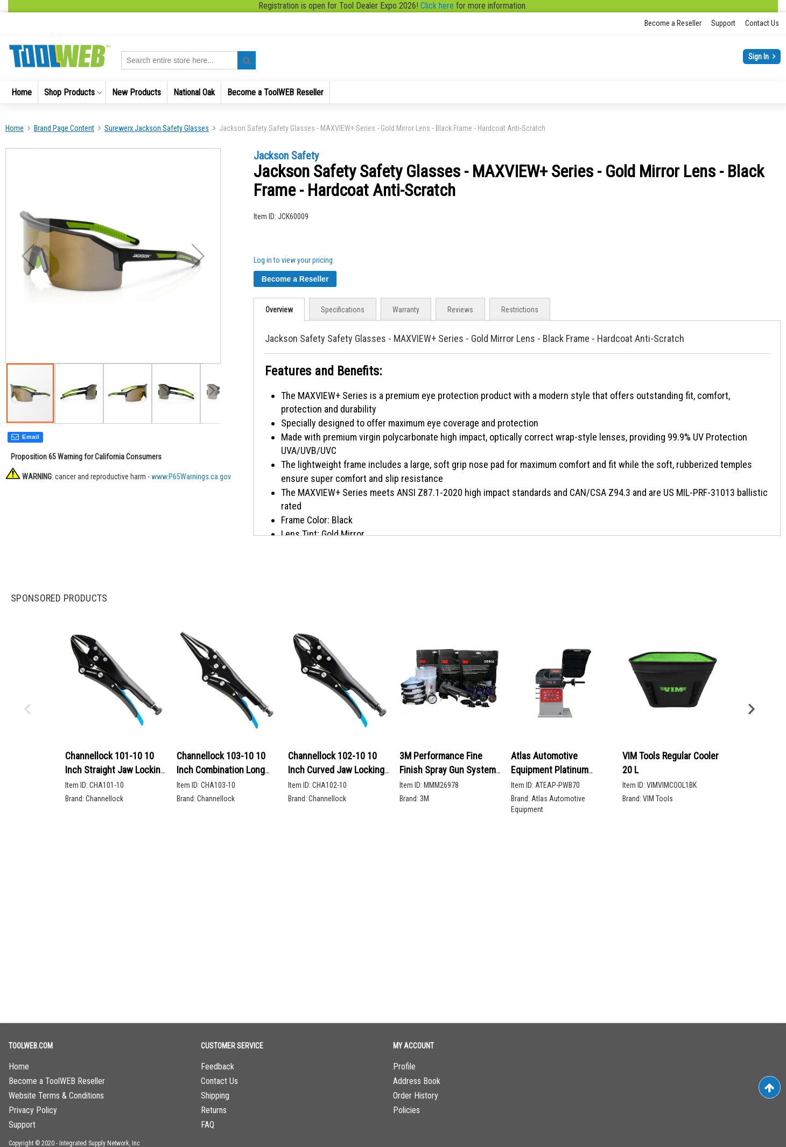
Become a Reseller (672, 23)
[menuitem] (21, 92)
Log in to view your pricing (293, 260)
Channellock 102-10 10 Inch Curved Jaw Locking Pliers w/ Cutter (336, 769)
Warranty (405, 309)
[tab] (279, 309)
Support (723, 23)
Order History (415, 1095)
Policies (406, 1110)
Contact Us (762, 23)
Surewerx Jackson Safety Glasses (156, 128)
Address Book (416, 1081)
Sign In (759, 56)
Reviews (460, 309)
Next (751, 709)
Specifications (342, 309)
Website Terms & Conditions (56, 1095)
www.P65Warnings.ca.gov (191, 478)
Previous (27, 709)
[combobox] (188, 60)
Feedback (217, 1066)
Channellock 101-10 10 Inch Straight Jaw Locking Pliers (115, 769)
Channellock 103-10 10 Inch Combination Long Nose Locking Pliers (221, 769)
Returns (214, 1110)
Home (14, 128)
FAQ (207, 1125)
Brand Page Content (64, 128)
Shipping (215, 1095)
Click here (437, 6)
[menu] (393, 92)
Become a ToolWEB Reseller (57, 1081)
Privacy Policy (33, 1110)
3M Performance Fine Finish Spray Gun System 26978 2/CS (447, 769)
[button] (79, 395)
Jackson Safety (286, 155)
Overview (279, 309)
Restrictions (519, 309)
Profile (404, 1066)
